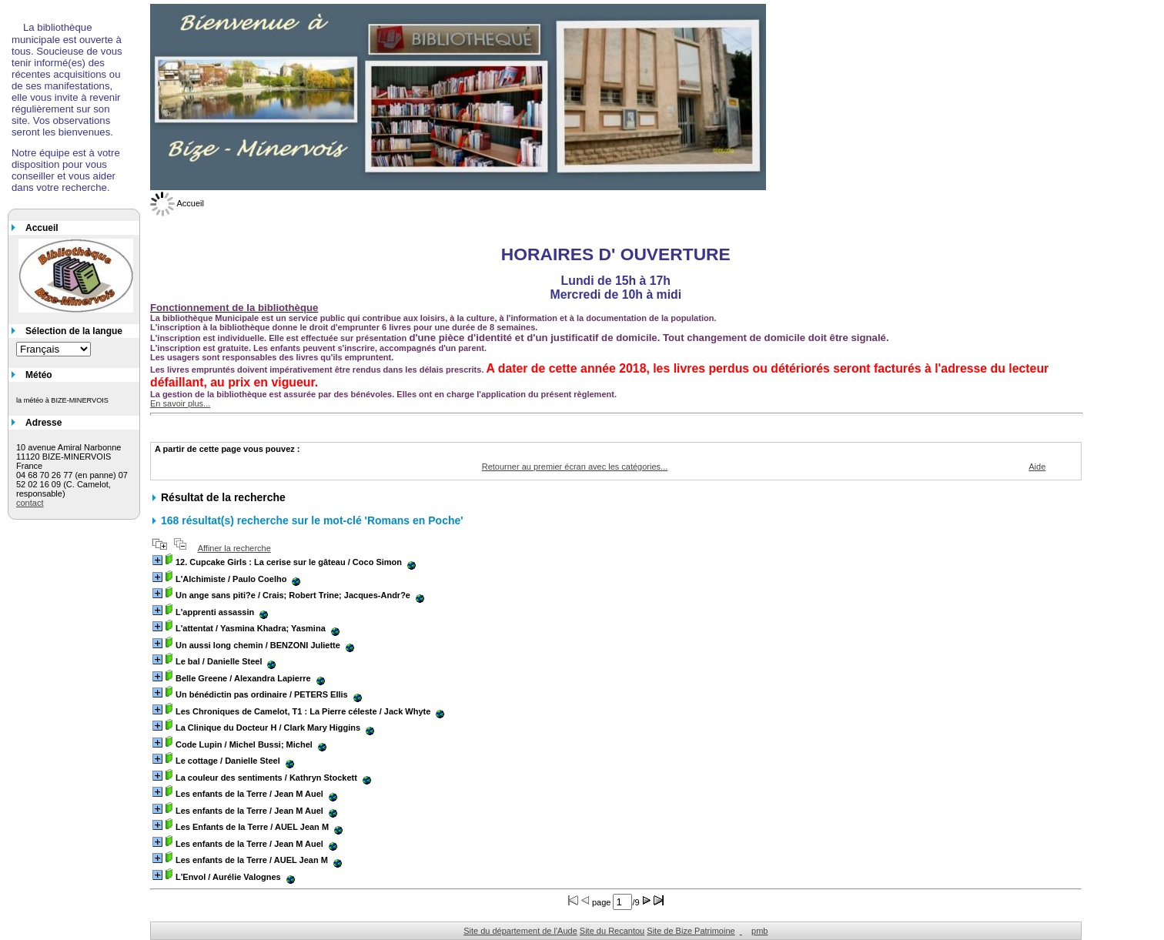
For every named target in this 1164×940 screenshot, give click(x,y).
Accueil (177, 203)
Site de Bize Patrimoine (690, 930)
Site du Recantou (612, 930)
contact (29, 502)
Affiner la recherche (234, 548)
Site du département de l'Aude (520, 930)
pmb (759, 930)
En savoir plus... (180, 403)
